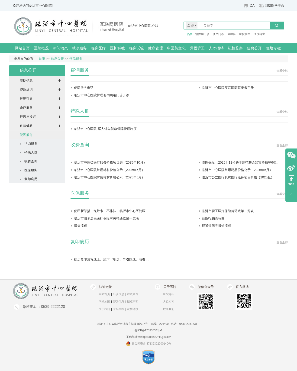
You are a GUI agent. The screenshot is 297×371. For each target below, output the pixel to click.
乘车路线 (118, 309)
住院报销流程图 (213, 218)
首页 (42, 59)
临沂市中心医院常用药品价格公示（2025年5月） (237, 170)
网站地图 (104, 301)
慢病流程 (80, 226)
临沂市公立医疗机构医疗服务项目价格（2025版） (238, 177)
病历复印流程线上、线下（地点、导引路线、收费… (111, 259)
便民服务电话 (84, 88)
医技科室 (244, 34)
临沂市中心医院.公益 (143, 26)
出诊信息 (118, 294)
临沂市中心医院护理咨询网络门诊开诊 (101, 95)
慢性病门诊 (202, 34)
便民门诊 (218, 34)
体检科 (231, 34)
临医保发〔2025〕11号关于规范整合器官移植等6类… (241, 162)
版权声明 (132, 301)
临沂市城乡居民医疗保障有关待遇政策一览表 (106, 218)
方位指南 (168, 301)
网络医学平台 (274, 5)
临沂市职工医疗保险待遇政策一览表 (228, 211)
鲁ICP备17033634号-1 (148, 330)
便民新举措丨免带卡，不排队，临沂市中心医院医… (111, 211)
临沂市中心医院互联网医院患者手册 (228, 88)
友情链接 (132, 309)
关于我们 (104, 309)
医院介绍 (168, 294)
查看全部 (282, 70)
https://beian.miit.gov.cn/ (156, 337)
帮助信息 (118, 301)
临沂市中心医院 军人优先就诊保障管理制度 (105, 129)
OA (252, 5)
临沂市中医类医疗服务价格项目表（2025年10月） (110, 162)
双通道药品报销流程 (216, 226)
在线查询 (132, 294)
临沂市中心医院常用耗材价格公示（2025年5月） (109, 177)
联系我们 (168, 309)
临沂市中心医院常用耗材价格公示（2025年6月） (109, 170)
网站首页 (22, 48)
